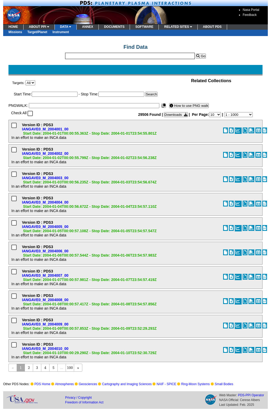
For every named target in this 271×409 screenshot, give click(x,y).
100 (70, 367)
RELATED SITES (178, 27)
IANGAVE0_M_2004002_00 (45, 153)
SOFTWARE (144, 27)
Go (200, 56)
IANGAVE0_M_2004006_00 (45, 251)
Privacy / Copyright (78, 397)
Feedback (250, 15)
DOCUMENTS (114, 27)
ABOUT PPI (39, 27)
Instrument (61, 32)
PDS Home (42, 384)
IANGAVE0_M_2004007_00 (45, 275)
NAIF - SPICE (166, 384)
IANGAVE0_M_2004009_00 (45, 324)
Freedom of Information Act (84, 402)
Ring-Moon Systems (195, 384)
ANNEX (87, 27)
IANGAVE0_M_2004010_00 (45, 348)
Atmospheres (64, 384)
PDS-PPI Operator (251, 395)
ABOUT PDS (212, 27)
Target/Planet (37, 32)
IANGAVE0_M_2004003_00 (45, 178)
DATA (65, 27)
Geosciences (88, 384)
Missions (15, 32)
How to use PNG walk (189, 106)
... (61, 367)
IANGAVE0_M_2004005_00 (45, 227)
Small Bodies (224, 384)
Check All (18, 113)
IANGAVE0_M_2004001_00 (45, 129)
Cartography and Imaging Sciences (127, 384)
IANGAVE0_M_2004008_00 (45, 300)
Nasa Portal (251, 10)
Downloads (175, 115)
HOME (13, 27)
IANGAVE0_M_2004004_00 (45, 202)
